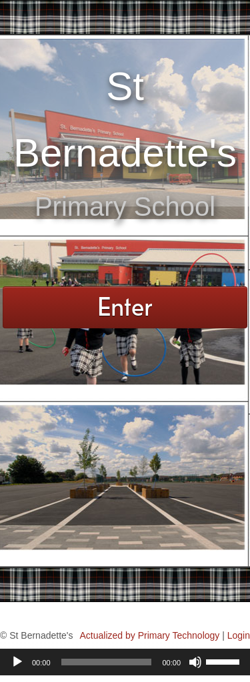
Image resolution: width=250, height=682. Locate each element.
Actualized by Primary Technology (149, 635)
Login (238, 635)
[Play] (17, 662)
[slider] (106, 662)
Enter (125, 306)
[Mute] (195, 662)
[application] (125, 662)
